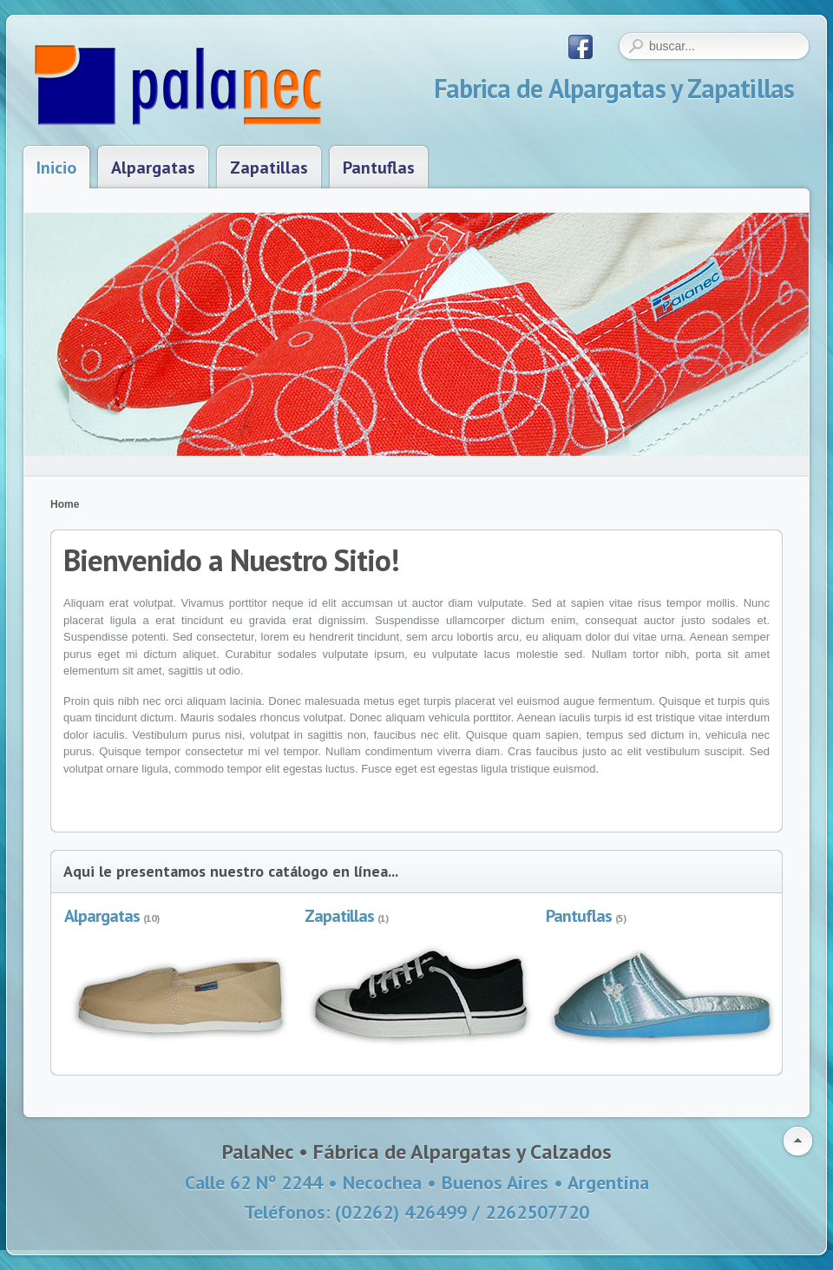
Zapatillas (339, 916)
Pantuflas (579, 916)
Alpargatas (102, 916)
